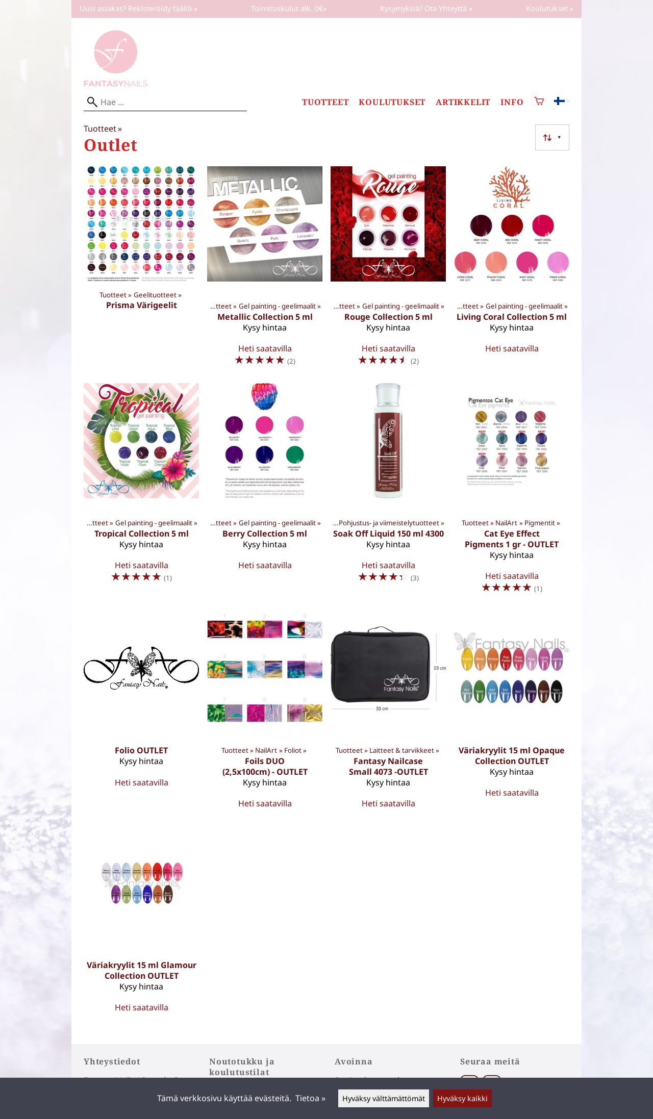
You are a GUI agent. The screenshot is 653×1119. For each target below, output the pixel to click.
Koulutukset (392, 102)
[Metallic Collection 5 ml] (264, 270)
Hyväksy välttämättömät (383, 1098)
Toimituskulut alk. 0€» (288, 8)
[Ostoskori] (539, 102)
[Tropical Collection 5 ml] (141, 492)
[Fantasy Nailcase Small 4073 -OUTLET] (388, 714)
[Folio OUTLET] (141, 714)
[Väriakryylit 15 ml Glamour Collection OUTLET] (141, 923)
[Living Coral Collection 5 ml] (511, 270)
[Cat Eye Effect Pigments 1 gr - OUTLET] (511, 492)
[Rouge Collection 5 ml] (388, 270)
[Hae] (165, 102)
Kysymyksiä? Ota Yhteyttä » (426, 8)
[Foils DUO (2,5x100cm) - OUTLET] (264, 714)
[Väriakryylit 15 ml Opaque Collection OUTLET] (511, 714)
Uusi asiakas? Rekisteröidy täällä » (138, 8)
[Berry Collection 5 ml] (264, 492)
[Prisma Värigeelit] (141, 270)
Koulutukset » (549, 8)
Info (511, 102)
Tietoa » (310, 1098)
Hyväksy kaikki (462, 1098)
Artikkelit (463, 102)
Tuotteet (325, 102)
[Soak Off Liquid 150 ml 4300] (388, 492)
